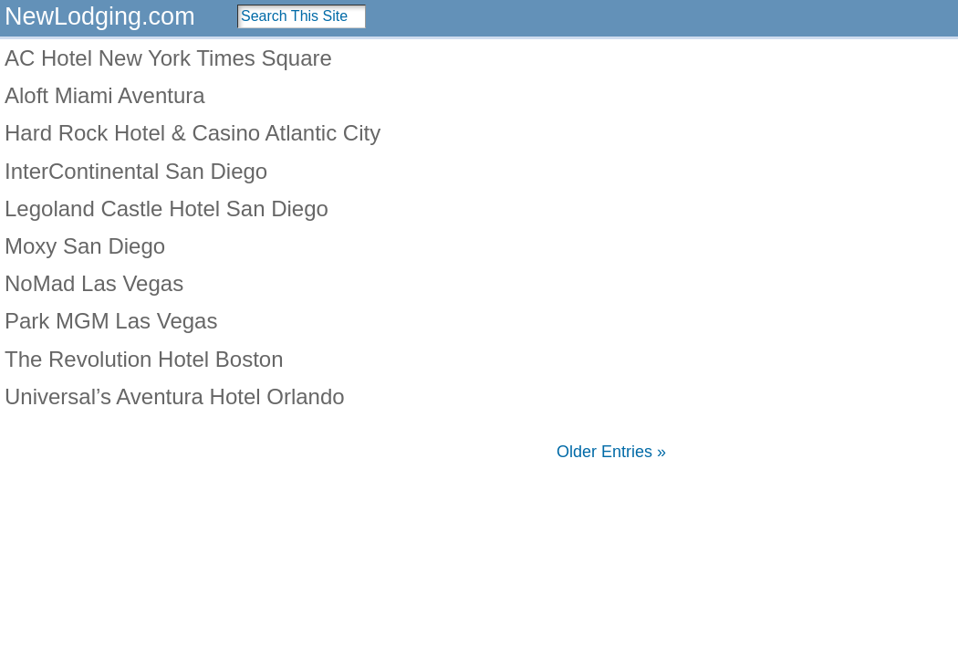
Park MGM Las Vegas (111, 320)
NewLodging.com (100, 16)
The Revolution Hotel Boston (144, 359)
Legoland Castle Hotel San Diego (166, 208)
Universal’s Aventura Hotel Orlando (175, 396)
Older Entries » (611, 452)
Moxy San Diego (85, 246)
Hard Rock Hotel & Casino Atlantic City (192, 132)
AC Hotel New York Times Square (168, 58)
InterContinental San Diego (136, 171)
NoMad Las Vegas (94, 283)
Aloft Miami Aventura (105, 95)
